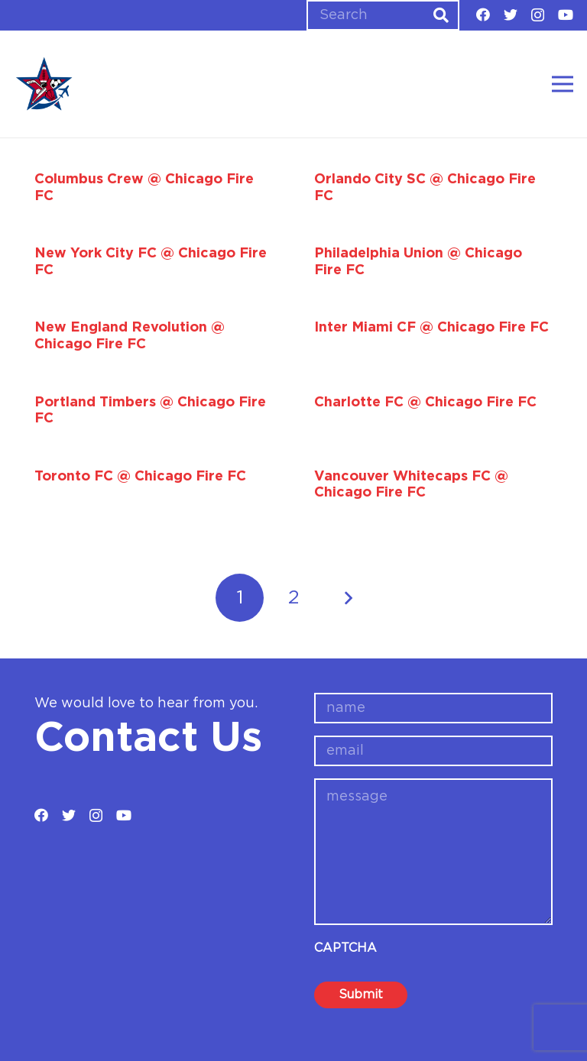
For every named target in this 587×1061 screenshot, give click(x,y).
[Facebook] (483, 14)
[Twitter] (510, 14)
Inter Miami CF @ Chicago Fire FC (431, 328)
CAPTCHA (345, 948)
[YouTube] (565, 14)
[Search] (382, 15)
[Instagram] (537, 15)
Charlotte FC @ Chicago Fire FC (425, 402)
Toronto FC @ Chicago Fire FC (140, 477)
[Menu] (563, 84)
